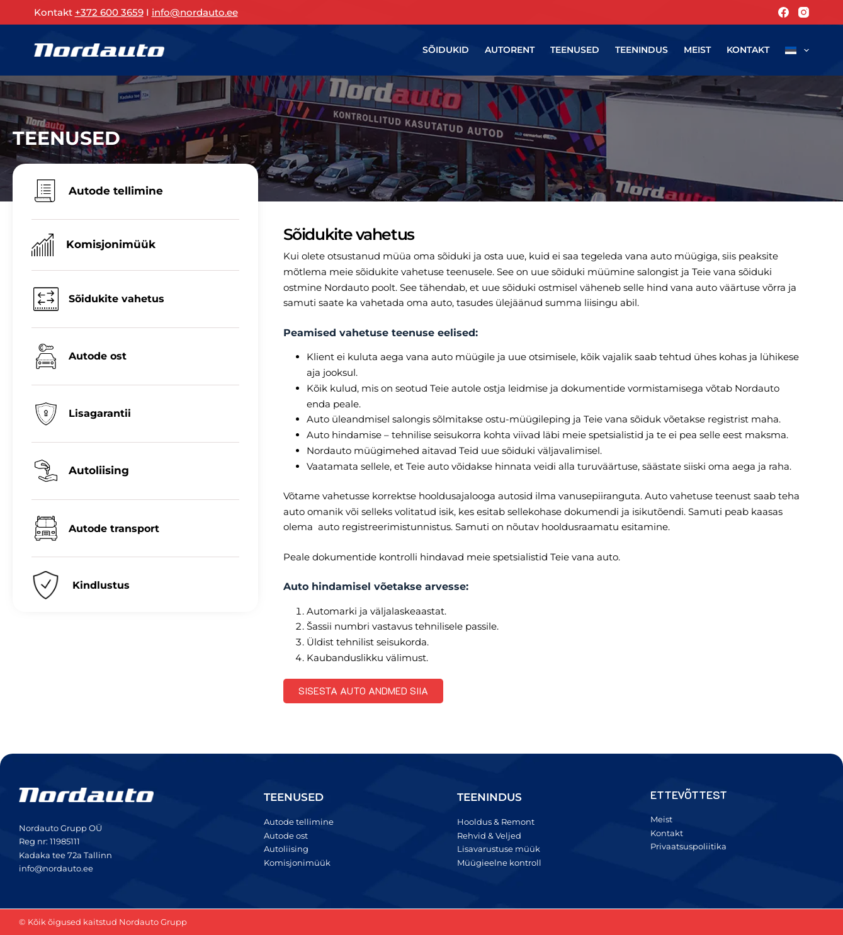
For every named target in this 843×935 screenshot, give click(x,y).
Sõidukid (445, 49)
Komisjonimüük (111, 244)
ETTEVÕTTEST (688, 795)
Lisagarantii (100, 413)
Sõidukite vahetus (116, 299)
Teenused (574, 49)
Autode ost (98, 356)
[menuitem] (794, 50)
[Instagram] (803, 12)
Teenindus (641, 49)
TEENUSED (294, 797)
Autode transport (114, 529)
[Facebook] (783, 12)
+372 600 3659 (109, 12)
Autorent (510, 49)
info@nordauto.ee (195, 12)
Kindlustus (101, 585)
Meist (697, 49)
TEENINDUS (489, 797)
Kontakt (748, 49)
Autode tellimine (116, 190)
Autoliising (99, 470)
